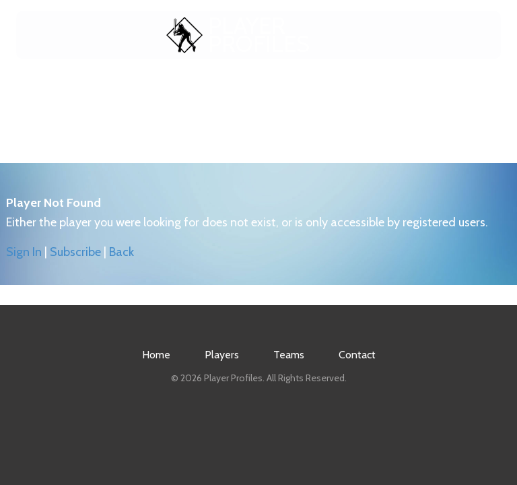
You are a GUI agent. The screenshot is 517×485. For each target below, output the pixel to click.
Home (150, 88)
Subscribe (75, 252)
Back (121, 252)
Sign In (24, 252)
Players (220, 88)
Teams (291, 88)
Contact (363, 88)
